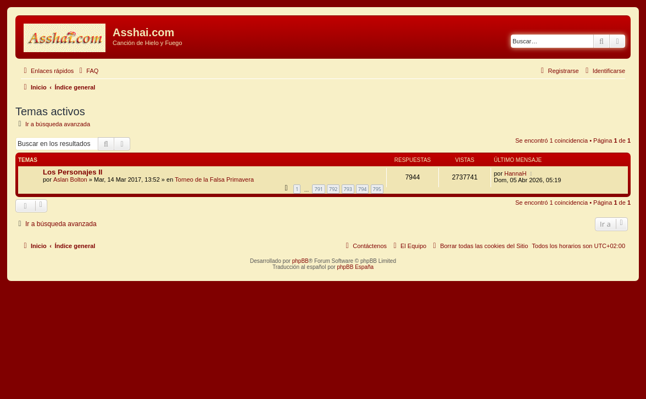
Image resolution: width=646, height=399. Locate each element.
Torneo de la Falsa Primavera (214, 179)
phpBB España (355, 267)
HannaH (515, 173)
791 (318, 189)
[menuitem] (87, 70)
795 (377, 189)
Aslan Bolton (70, 179)
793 (348, 189)
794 (362, 189)
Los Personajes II (72, 172)
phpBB (300, 261)
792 (333, 189)
